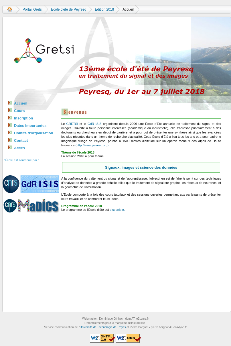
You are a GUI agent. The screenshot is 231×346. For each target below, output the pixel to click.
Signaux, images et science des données (141, 167)
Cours (19, 111)
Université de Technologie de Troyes (103, 327)
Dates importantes (30, 125)
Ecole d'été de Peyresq (68, 9)
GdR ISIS (95, 123)
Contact (21, 140)
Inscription (23, 118)
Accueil (9, 9)
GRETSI (72, 123)
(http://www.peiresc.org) (92, 145)
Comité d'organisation (33, 133)
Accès (19, 148)
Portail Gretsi (32, 9)
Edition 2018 (104, 9)
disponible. (117, 209)
